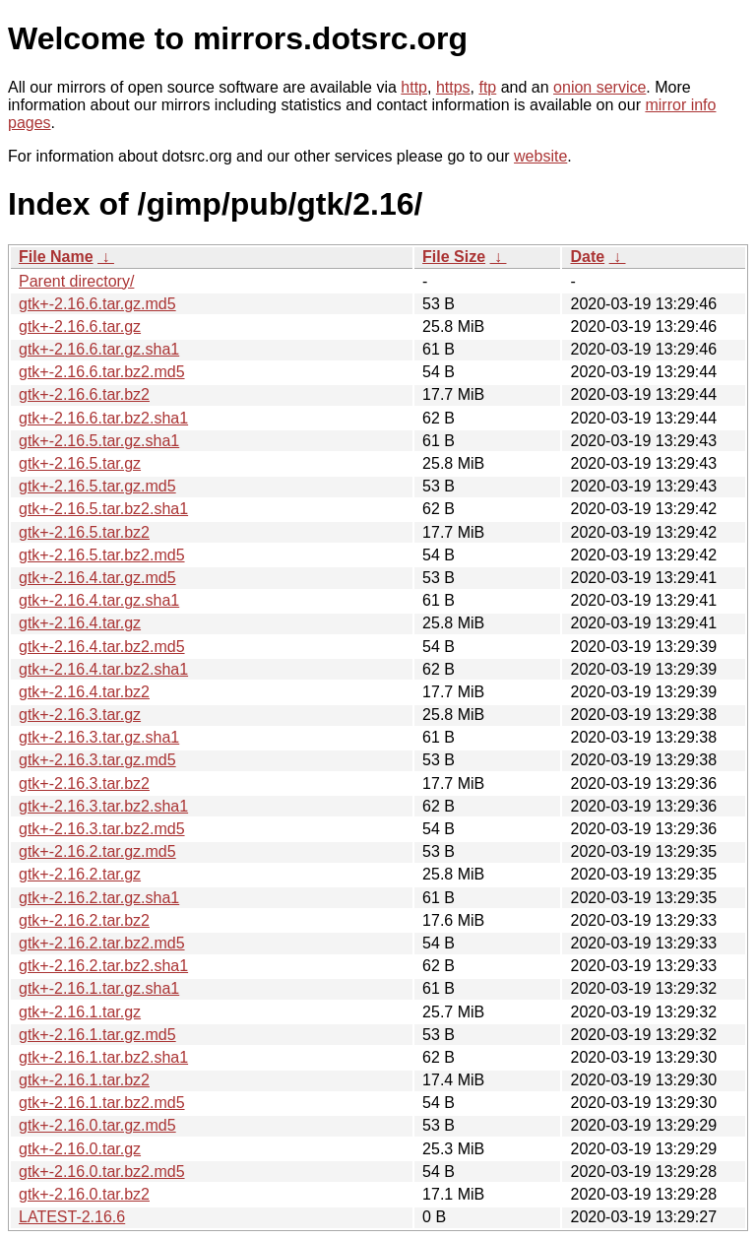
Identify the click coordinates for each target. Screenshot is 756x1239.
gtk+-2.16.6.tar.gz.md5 (97, 303)
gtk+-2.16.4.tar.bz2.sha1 (103, 669)
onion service (599, 87)
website (540, 156)
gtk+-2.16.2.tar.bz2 (84, 920)
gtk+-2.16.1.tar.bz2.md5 (102, 1102)
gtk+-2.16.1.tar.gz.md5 (97, 1034)
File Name (56, 256)
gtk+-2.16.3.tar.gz (80, 714)
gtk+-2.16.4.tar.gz (80, 623)
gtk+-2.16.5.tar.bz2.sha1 (103, 508)
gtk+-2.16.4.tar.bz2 (84, 692)
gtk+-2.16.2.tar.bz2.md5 (102, 943)
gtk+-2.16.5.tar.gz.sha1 (99, 440)
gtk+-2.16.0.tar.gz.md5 (97, 1125)
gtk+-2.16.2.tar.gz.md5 (97, 851)
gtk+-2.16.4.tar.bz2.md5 (102, 646)
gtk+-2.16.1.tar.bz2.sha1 (103, 1057)
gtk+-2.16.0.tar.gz (80, 1149)
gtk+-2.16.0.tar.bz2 (84, 1194)
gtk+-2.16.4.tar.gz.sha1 (99, 600)
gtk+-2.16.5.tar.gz (80, 463)
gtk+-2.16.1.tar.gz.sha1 (99, 988)
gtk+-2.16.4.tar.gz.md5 (97, 577)
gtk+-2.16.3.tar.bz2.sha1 (103, 806)
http (414, 87)
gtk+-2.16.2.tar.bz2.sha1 (103, 965)
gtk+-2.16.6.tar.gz (80, 326)
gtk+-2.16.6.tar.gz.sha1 (99, 349)
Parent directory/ (76, 281)
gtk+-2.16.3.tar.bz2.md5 (102, 828)
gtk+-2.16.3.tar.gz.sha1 (99, 737)
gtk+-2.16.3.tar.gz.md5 (97, 759)
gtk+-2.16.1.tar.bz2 (84, 1080)
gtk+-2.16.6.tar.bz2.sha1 (103, 418)
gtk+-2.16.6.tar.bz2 (84, 394)
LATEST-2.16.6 (72, 1216)
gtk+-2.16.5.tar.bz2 (84, 532)
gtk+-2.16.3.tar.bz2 (84, 783)
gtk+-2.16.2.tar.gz (80, 874)
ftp (487, 87)
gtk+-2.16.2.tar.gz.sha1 (99, 897)
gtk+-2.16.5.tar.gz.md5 (97, 486)
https (453, 87)
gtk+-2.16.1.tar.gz (80, 1012)
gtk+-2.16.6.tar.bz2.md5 (102, 371)
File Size (453, 256)
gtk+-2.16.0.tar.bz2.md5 (102, 1171)
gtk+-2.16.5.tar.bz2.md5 (102, 555)
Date (587, 256)
